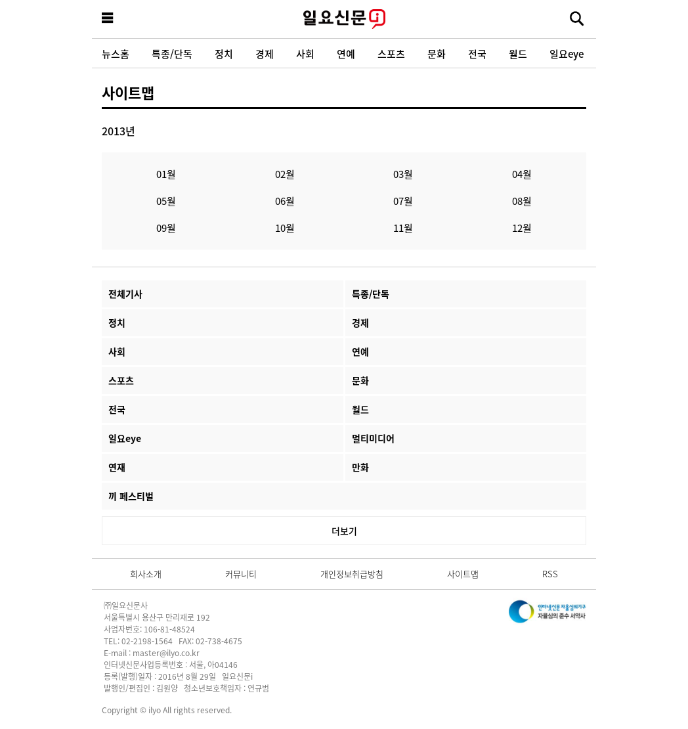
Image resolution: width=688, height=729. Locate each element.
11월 (403, 227)
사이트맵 (128, 91)
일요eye (566, 53)
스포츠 (391, 53)
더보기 (344, 530)
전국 (477, 53)
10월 (285, 227)
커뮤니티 (241, 573)
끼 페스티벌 (131, 495)
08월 (522, 201)
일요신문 (344, 19)
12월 (522, 227)
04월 (522, 174)
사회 (305, 53)
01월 (166, 174)
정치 (224, 53)
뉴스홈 (115, 53)
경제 (264, 53)
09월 (166, 227)
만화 (360, 467)
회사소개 (145, 573)
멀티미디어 (373, 438)
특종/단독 (172, 53)
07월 (403, 201)
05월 (166, 201)
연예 (346, 53)
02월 (285, 174)
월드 (518, 53)
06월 (285, 201)
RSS (550, 573)
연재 (116, 467)
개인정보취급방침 (351, 573)
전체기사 (125, 293)
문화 (436, 53)
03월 (403, 174)
